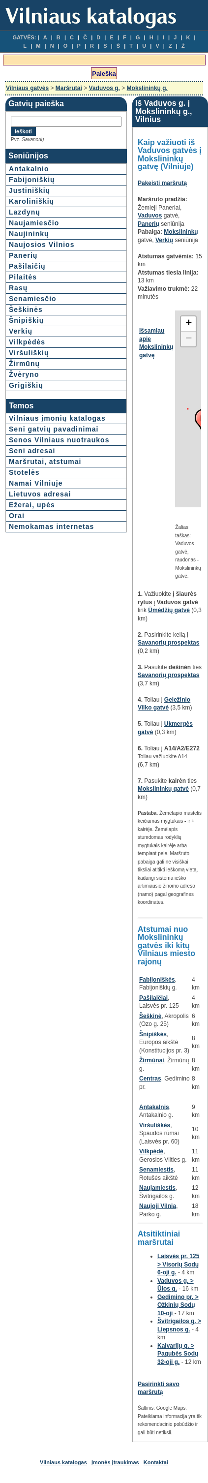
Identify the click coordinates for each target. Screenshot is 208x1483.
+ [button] (188, 323)
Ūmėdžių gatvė (169, 610)
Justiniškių (29, 190)
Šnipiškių (26, 320)
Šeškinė (150, 1016)
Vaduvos (150, 215)
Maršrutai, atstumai (45, 461)
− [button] (188, 339)
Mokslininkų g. (147, 88)
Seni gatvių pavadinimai (54, 429)
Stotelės (24, 472)
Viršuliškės (154, 1125)
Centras (150, 1078)
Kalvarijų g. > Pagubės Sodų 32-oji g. (177, 1353)
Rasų (18, 288)
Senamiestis (156, 1169)
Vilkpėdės (27, 342)
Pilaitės (23, 277)
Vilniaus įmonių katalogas (57, 418)
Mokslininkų (181, 231)
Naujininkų (29, 234)
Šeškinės (26, 309)
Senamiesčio (33, 299)
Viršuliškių (29, 353)
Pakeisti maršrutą (162, 183)
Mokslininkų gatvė (163, 788)
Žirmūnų (24, 364)
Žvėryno (24, 374)
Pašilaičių (27, 266)
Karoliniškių (31, 201)
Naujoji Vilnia (157, 1206)
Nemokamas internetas (51, 526)
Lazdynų (24, 212)
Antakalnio (29, 169)
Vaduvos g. (104, 88)
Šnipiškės (153, 1034)
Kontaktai (156, 1462)
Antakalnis (154, 1107)
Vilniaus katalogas (63, 1462)
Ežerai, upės (32, 505)
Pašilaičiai (153, 997)
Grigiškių (26, 385)
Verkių (20, 331)
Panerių (23, 255)
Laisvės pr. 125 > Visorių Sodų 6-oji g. (178, 1264)
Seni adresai (32, 451)
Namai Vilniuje (35, 483)
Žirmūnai (151, 1060)
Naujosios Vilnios (41, 244)
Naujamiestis (157, 1187)
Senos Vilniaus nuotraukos (59, 440)
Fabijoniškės (157, 979)
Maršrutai (69, 88)
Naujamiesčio (34, 223)
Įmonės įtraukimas (115, 1462)
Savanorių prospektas (168, 642)
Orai (17, 516)
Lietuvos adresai (40, 494)
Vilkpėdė (151, 1151)
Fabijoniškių (32, 180)
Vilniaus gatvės (27, 88)
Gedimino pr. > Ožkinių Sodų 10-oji (178, 1305)
